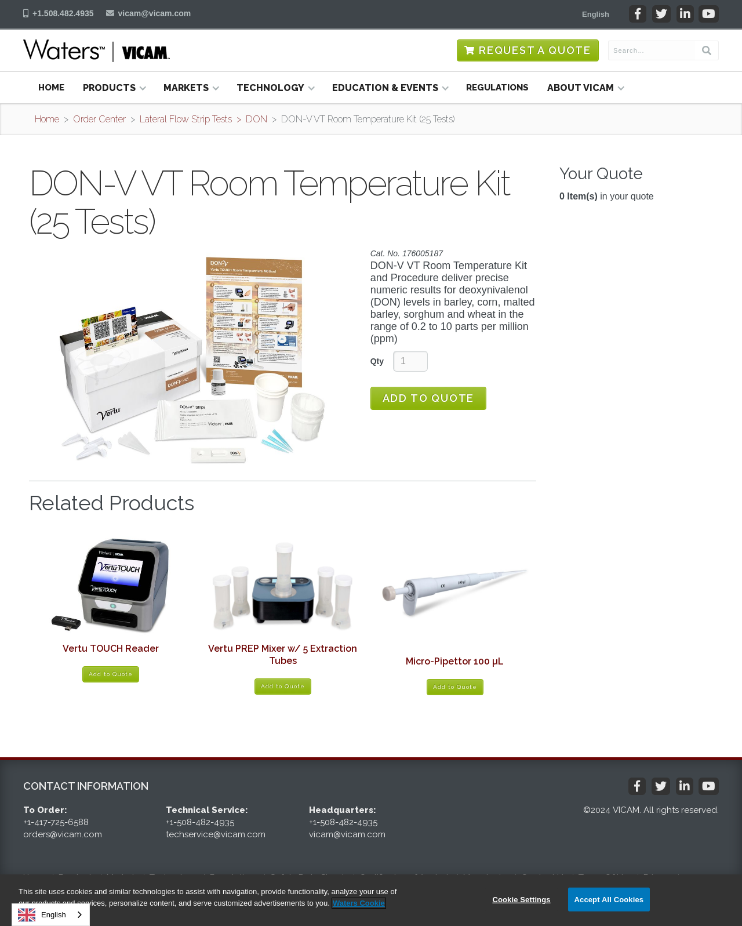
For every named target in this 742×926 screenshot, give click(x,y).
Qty (377, 361)
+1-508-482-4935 (200, 822)
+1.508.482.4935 (63, 13)
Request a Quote (535, 50)
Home (51, 87)
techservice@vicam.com (215, 834)
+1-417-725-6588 (56, 822)
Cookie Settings (521, 899)
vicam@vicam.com (154, 13)
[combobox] (51, 914)
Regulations (497, 87)
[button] (595, 14)
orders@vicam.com (62, 834)
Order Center (99, 119)
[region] (371, 900)
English (42, 915)
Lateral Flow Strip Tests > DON (203, 119)
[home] (96, 50)
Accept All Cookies (609, 899)
